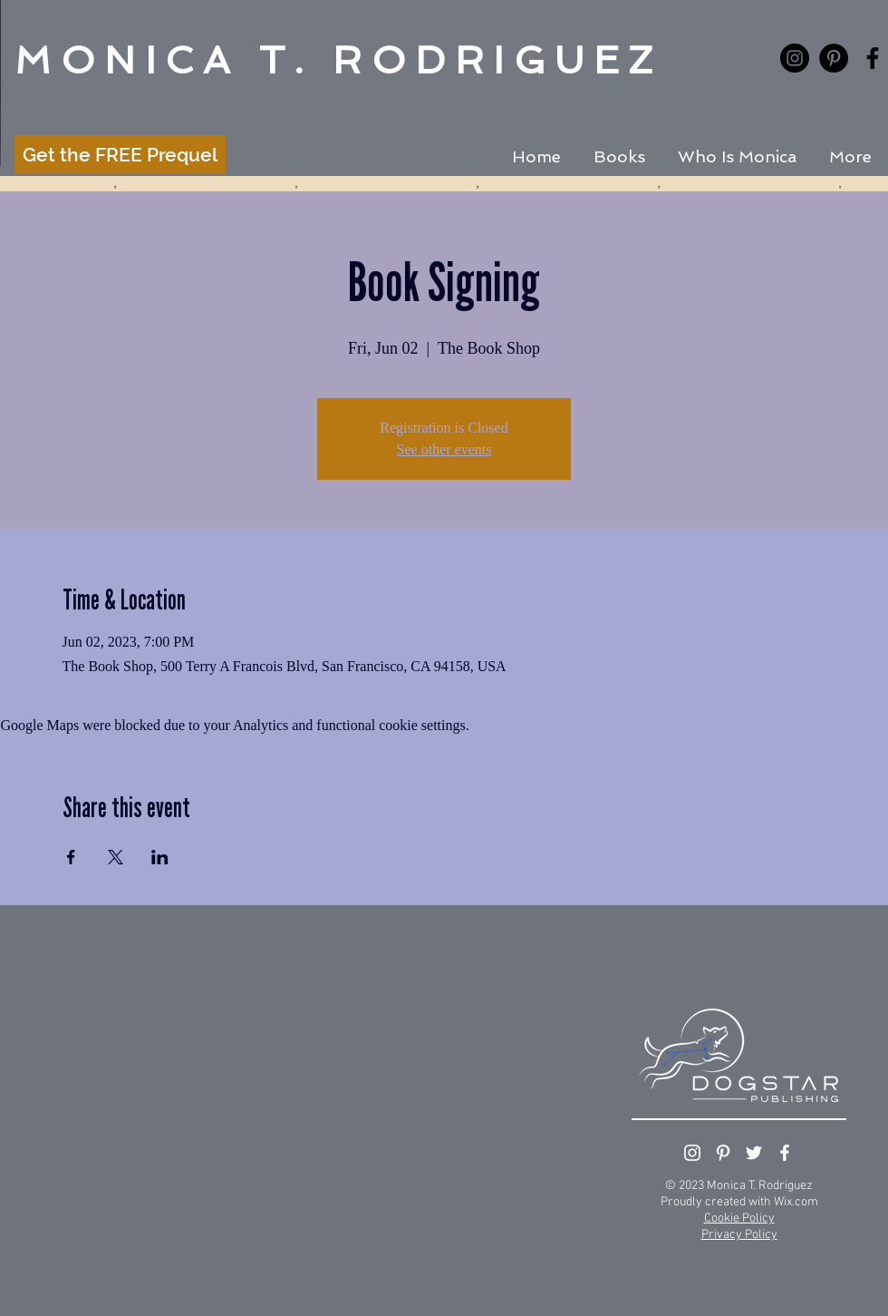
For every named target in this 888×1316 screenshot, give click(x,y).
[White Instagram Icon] (692, 1153)
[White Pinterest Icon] (723, 1153)
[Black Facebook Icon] (872, 58)
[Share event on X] (115, 857)
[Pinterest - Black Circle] (833, 58)
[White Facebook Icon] (785, 1153)
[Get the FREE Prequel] (120, 154)
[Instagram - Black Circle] (794, 58)
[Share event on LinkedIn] (160, 857)
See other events (444, 449)
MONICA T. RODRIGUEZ (338, 60)
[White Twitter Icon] (754, 1153)
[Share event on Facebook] (71, 857)
